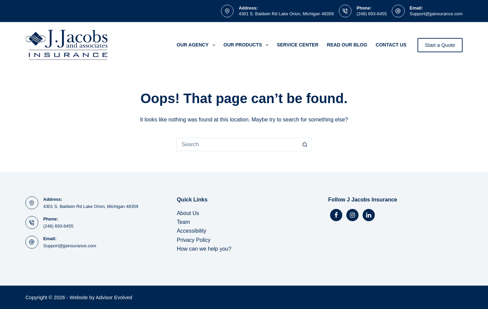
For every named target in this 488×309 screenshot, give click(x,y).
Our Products (247, 45)
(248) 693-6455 (372, 13)
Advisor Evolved (114, 297)
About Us (188, 213)
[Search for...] (237, 144)
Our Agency (197, 45)
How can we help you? (204, 249)
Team (183, 222)
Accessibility (191, 231)
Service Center (298, 44)
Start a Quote (440, 45)
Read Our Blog (347, 44)
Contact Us (391, 44)
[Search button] (305, 144)
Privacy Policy (194, 240)
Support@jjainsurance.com (436, 13)
